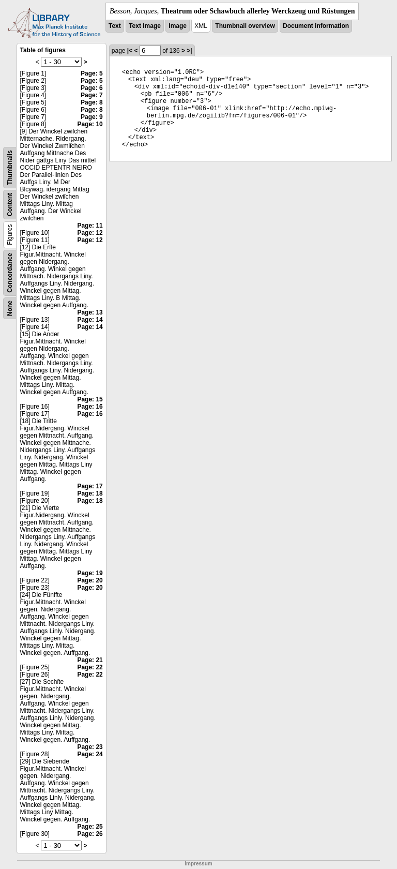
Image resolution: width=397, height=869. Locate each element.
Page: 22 (89, 667)
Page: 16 (89, 406)
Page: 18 (89, 493)
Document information (316, 25)
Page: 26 (89, 833)
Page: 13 (89, 312)
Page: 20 (89, 580)
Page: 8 (92, 102)
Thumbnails (9, 167)
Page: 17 (89, 486)
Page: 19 (89, 573)
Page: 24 (89, 754)
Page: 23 (89, 747)
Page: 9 (92, 117)
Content (9, 204)
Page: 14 (89, 319)
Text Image (145, 25)
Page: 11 (89, 225)
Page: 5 (92, 73)
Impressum (198, 863)
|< (129, 50)
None (9, 308)
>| (189, 50)
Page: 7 (92, 95)
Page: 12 (89, 232)
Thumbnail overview (244, 25)
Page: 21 (89, 660)
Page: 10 (89, 124)
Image (178, 25)
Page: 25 (89, 826)
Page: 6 (92, 88)
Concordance (9, 273)
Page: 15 (89, 399)
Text (115, 25)
